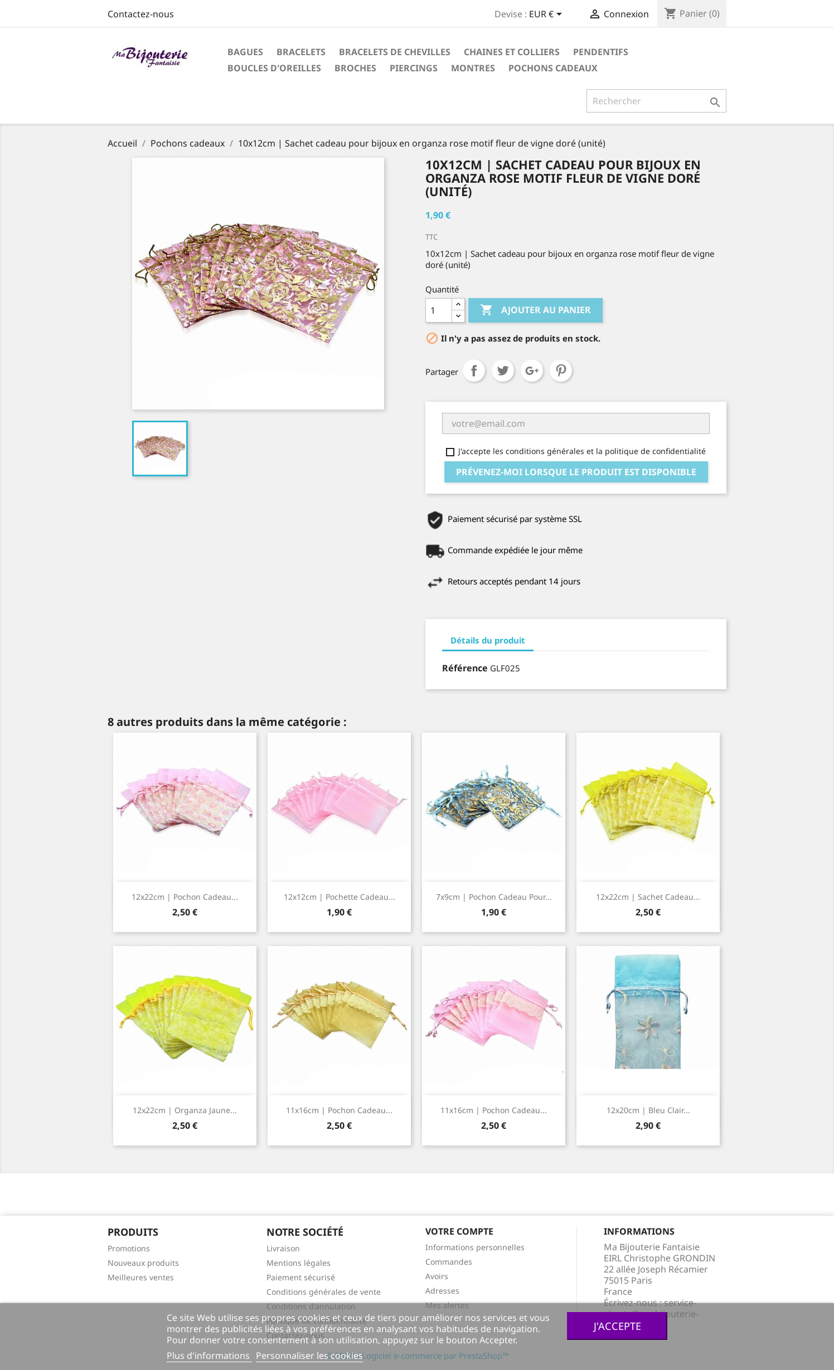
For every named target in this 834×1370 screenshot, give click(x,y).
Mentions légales (298, 1262)
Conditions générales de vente (323, 1291)
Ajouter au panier (535, 310)
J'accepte (617, 1326)
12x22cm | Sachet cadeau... (648, 896)
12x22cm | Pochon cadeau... (185, 896)
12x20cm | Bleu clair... (648, 1110)
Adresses (442, 1290)
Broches (355, 68)
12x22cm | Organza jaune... (185, 1110)
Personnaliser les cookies (309, 1355)
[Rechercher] (656, 101)
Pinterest (561, 370)
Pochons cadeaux (553, 68)
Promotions (129, 1248)
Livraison (283, 1248)
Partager (474, 370)
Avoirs (436, 1276)
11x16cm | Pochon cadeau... (339, 1110)
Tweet (503, 370)
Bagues (245, 52)
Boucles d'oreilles (274, 68)
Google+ (532, 370)
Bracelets (301, 52)
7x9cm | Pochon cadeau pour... (494, 896)
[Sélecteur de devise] (547, 15)
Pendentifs (600, 52)
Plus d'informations (209, 1355)
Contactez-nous (141, 14)
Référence (465, 668)
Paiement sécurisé (300, 1277)
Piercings (414, 68)
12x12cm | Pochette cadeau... (339, 896)
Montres (473, 68)
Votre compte (459, 1231)
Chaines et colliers (512, 52)
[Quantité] (438, 310)
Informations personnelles (475, 1247)
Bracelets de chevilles (394, 52)
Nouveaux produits (143, 1262)
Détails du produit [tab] (487, 640)
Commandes (448, 1261)
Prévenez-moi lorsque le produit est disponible (576, 472)
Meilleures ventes (141, 1277)
